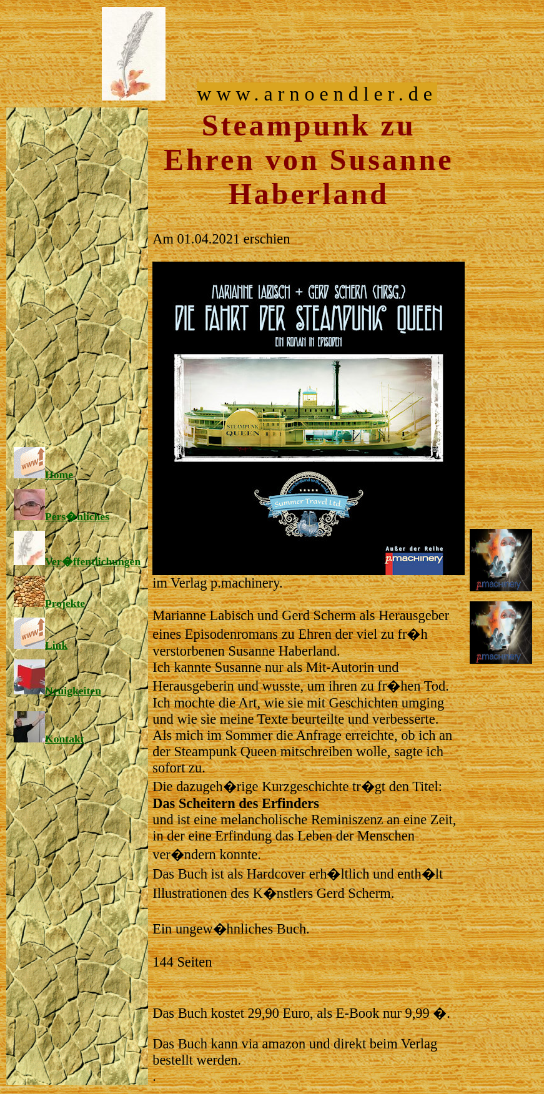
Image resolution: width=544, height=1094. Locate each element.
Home (43, 474)
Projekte (49, 603)
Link (40, 645)
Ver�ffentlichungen (77, 561)
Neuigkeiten (57, 690)
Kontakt (49, 738)
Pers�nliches (61, 516)
